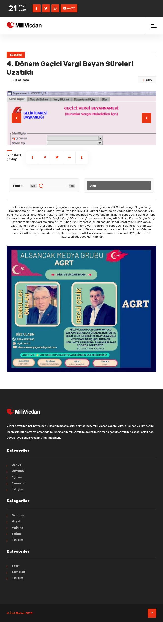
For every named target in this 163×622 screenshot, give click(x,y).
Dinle (93, 185)
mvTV (69, 8)
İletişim (17, 489)
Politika (17, 527)
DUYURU (18, 471)
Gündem (18, 515)
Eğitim (17, 477)
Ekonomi (16, 55)
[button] (14, 139)
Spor (15, 565)
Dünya (16, 464)
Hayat (16, 521)
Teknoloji (18, 572)
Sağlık (16, 533)
